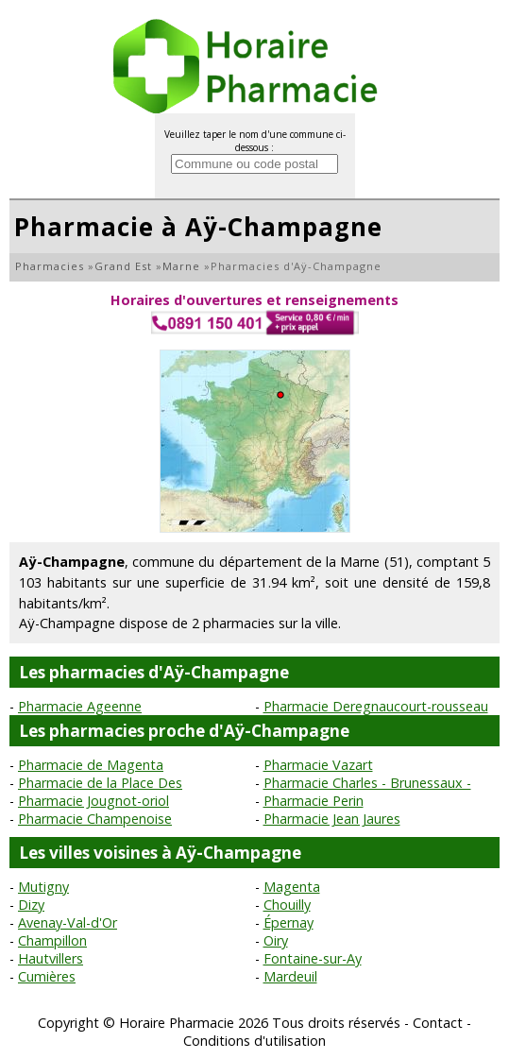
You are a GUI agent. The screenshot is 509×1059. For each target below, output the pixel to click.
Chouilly (287, 905)
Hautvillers (50, 958)
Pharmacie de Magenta (90, 765)
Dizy (31, 905)
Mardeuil (290, 976)
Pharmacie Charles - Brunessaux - (367, 783)
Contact (438, 1023)
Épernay (288, 922)
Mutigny (43, 887)
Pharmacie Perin (313, 801)
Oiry (275, 940)
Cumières (47, 976)
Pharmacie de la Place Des (100, 783)
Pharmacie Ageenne (80, 706)
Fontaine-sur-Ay (312, 958)
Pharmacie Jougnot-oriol (93, 801)
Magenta (291, 887)
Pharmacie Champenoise (95, 819)
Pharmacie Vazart (318, 765)
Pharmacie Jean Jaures (331, 819)
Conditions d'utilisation (254, 1041)
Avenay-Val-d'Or (67, 922)
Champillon (52, 940)
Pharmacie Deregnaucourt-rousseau (375, 706)
